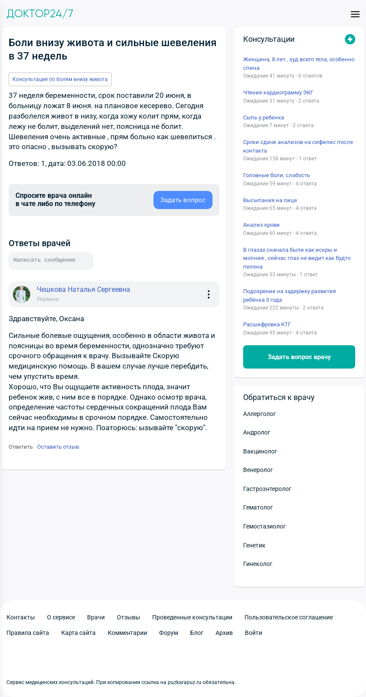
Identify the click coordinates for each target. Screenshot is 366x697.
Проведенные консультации (192, 617)
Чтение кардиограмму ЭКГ (278, 92)
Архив (224, 632)
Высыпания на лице (270, 200)
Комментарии (127, 632)
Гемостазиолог (264, 526)
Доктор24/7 (39, 14)
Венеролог (258, 469)
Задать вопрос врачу (299, 357)
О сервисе (61, 617)
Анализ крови (261, 225)
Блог (196, 632)
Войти (253, 632)
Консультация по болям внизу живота (60, 79)
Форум (168, 632)
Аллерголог (259, 413)
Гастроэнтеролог (267, 488)
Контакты (20, 617)
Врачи (96, 617)
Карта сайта (78, 632)
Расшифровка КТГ (267, 324)
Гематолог (258, 507)
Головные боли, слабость (276, 175)
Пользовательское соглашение (288, 617)
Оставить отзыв (58, 447)
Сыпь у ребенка (263, 117)
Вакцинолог (260, 451)
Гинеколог (257, 563)
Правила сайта (27, 632)
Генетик (254, 545)
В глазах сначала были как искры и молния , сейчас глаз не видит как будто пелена (296, 258)
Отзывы (128, 617)
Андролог (256, 432)
